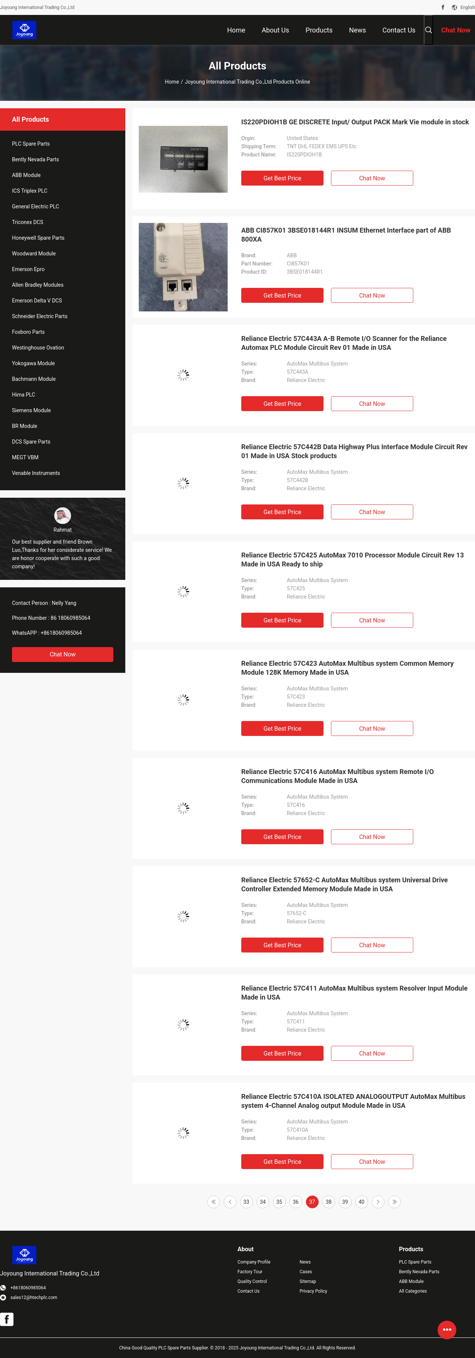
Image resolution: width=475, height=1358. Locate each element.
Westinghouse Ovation (38, 348)
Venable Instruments (36, 473)
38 (329, 1202)
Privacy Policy (313, 1291)
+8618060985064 (61, 633)
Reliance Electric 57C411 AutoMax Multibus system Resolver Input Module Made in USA (354, 992)
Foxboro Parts (28, 332)
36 (296, 1202)
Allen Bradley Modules (38, 285)
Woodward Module (34, 254)
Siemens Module (31, 410)
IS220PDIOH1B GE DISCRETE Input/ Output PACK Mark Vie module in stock (355, 122)
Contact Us (249, 1291)
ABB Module (26, 175)
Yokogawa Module (33, 363)
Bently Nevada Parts (35, 159)
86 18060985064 (71, 618)
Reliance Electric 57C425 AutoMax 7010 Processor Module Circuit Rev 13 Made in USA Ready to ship (352, 559)
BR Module (24, 426)
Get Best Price (282, 178)
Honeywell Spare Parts (38, 238)
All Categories (413, 1291)
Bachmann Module (34, 379)
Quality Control (252, 1281)
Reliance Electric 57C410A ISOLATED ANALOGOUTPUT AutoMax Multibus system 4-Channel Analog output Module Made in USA (353, 1101)
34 (263, 1202)
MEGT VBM (25, 457)
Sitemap (308, 1281)
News (305, 1262)
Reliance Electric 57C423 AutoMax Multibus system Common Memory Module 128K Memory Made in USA (347, 667)
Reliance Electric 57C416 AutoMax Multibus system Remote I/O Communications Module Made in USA (337, 776)
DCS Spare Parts (31, 442)
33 (246, 1202)
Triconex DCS (27, 222)
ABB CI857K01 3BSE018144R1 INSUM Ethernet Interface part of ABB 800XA (346, 234)
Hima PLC (23, 395)
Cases (306, 1271)
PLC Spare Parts (31, 144)
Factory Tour (250, 1271)
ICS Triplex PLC (30, 191)
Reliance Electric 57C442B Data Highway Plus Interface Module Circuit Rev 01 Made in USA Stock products (354, 451)
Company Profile (254, 1262)
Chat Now (63, 654)
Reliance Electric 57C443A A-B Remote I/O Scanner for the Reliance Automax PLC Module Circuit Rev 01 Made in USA (344, 343)
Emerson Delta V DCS (37, 301)
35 (279, 1202)
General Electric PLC (35, 206)
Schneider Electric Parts (39, 316)
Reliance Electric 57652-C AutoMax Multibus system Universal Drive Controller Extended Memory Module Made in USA (344, 884)
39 (345, 1202)
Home (172, 82)
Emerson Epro (28, 269)
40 (362, 1202)
